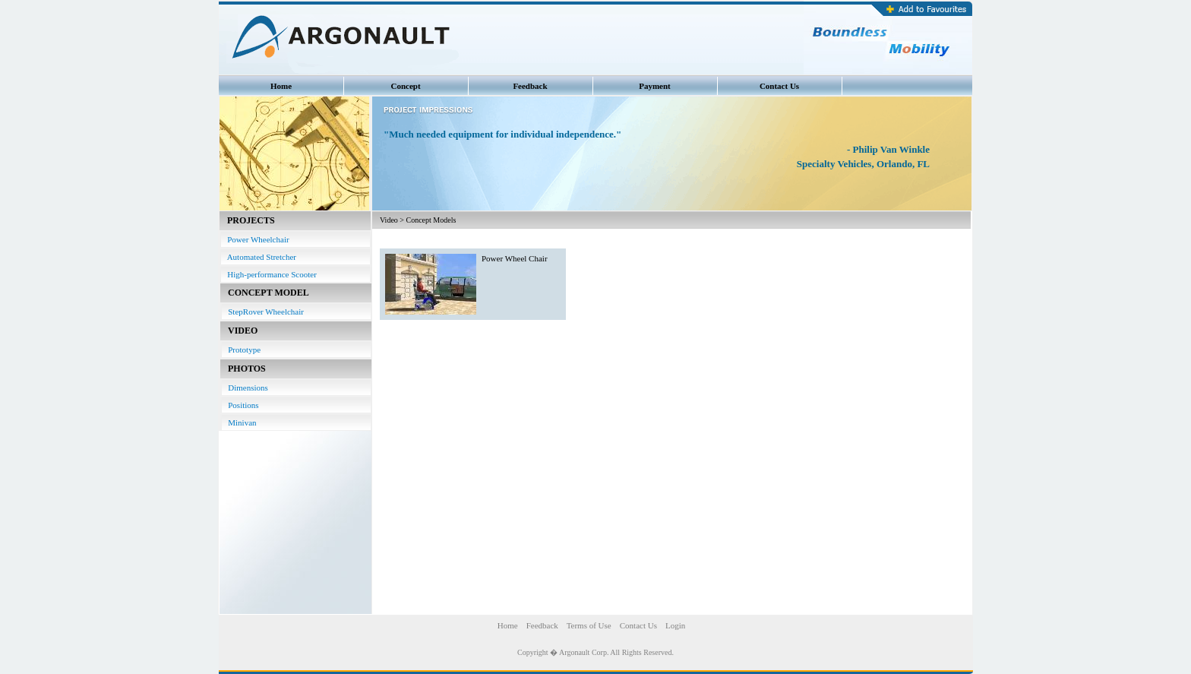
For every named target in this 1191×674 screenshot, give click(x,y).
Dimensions (245, 387)
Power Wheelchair (255, 239)
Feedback (530, 85)
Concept (405, 85)
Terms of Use (589, 625)
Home (281, 85)
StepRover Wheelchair (263, 311)
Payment (655, 85)
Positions (240, 405)
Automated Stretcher (258, 256)
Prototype (241, 349)
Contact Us (779, 85)
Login (675, 625)
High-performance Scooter (269, 274)
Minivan (239, 422)
